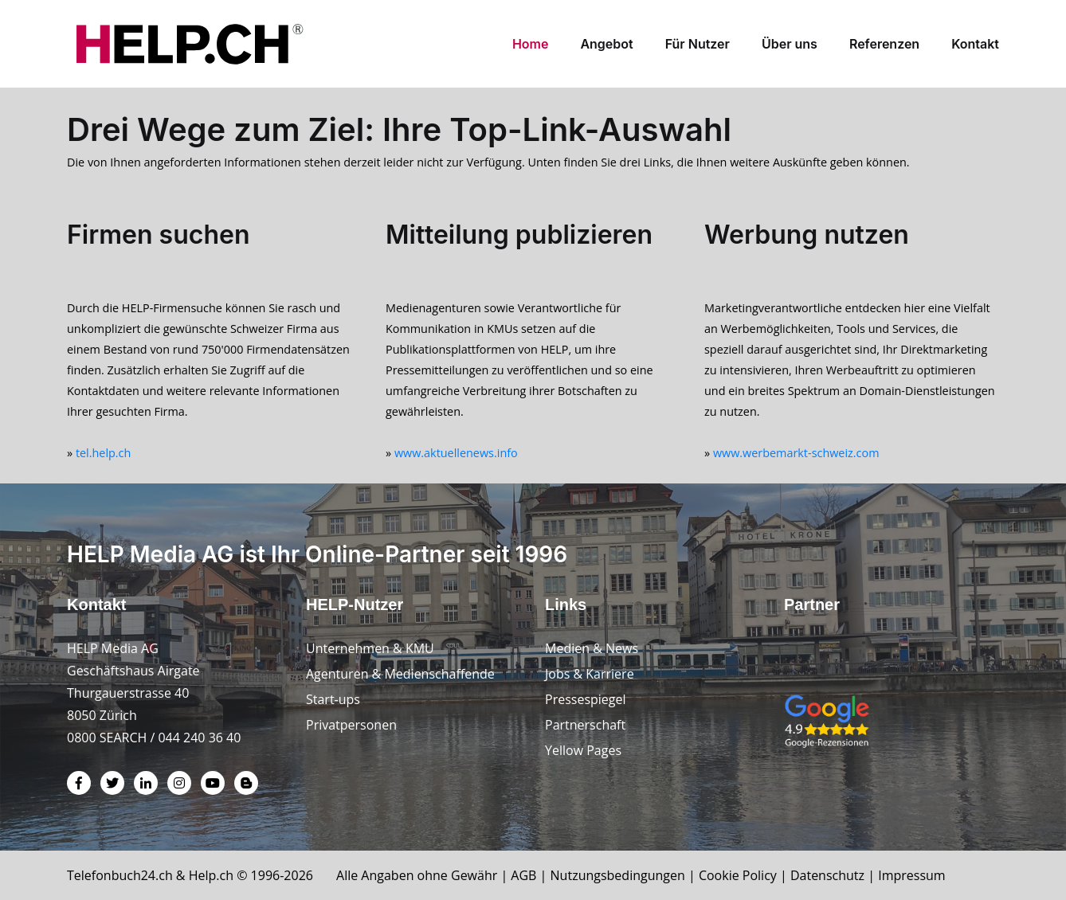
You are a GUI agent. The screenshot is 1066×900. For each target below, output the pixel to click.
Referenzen (884, 44)
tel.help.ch (103, 452)
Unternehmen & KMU (370, 648)
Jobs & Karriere (589, 674)
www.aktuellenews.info (456, 452)
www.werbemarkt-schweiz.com (796, 452)
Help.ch (211, 875)
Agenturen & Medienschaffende (400, 674)
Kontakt (975, 44)
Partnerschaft (585, 725)
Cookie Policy (738, 875)
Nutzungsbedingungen (618, 875)
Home (530, 44)
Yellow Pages (583, 750)
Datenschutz (827, 875)
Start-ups (333, 699)
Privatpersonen (351, 725)
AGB (523, 875)
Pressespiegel (585, 699)
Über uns (789, 44)
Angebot (606, 44)
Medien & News (591, 648)
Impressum (911, 875)
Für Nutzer (697, 44)
